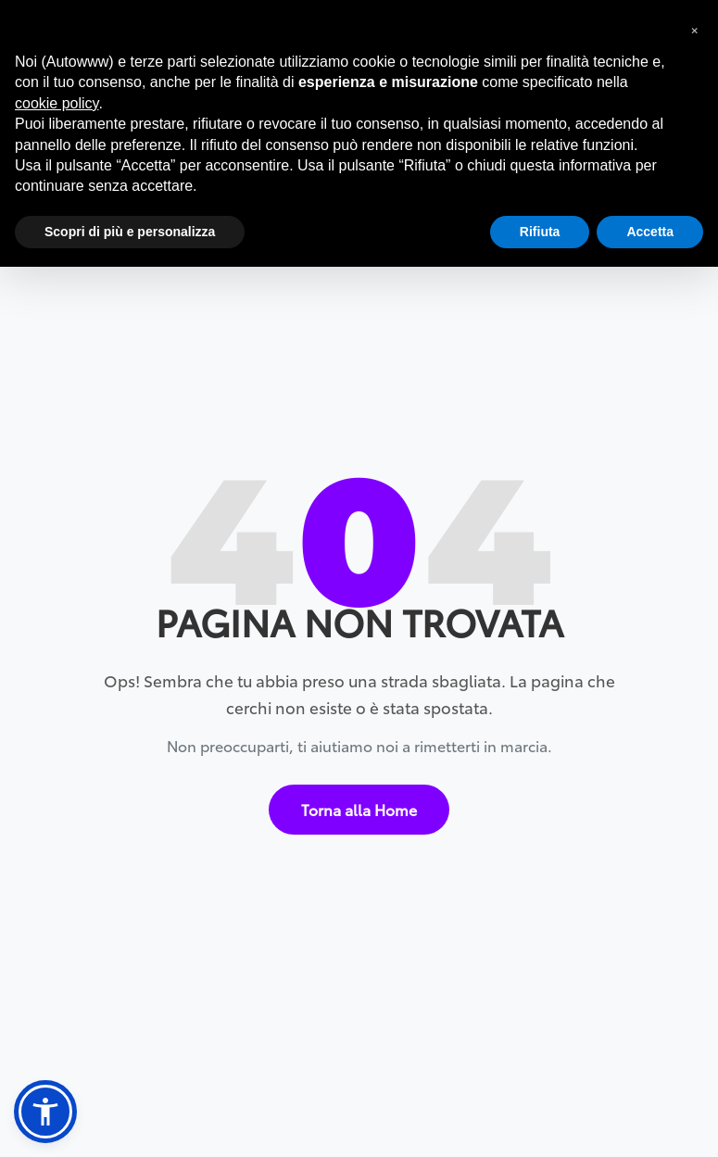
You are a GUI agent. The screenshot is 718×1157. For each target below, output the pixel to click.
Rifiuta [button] (540, 231)
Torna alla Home (359, 809)
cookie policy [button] (56, 103)
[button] (45, 1111)
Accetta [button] (650, 231)
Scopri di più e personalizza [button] (129, 231)
